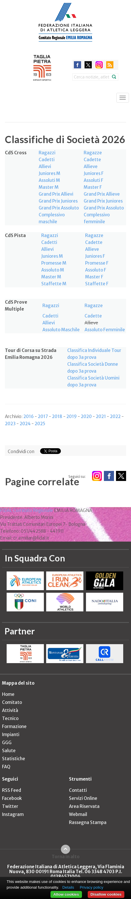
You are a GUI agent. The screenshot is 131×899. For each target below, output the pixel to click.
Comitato (12, 702)
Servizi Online (83, 798)
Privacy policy (91, 887)
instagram (99, 64)
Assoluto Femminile (105, 329)
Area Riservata (84, 806)
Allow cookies (66, 894)
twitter (88, 64)
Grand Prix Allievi (56, 194)
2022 (115, 416)
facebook (77, 64)
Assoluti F (93, 180)
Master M (49, 187)
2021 (101, 416)
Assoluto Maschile (61, 329)
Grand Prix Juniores (58, 201)
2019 (71, 416)
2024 (25, 423)
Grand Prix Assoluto (59, 208)
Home (8, 694)
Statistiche (13, 758)
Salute (9, 750)
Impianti (10, 734)
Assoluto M (52, 270)
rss (109, 64)
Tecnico (10, 718)
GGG (7, 742)
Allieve (91, 166)
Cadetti (47, 159)
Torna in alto (66, 856)
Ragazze (93, 152)
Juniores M (49, 173)
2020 (86, 416)
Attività (10, 710)
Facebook (12, 798)
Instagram (13, 814)
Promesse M (53, 263)
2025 (40, 423)
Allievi (45, 166)
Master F (93, 187)
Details (68, 887)
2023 (10, 423)
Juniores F (94, 173)
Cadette (92, 159)
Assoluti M (49, 180)
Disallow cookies (106, 894)
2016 (28, 416)
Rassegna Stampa (87, 822)
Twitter (10, 806)
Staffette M (53, 283)
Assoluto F (95, 270)
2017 (43, 416)
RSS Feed (11, 790)
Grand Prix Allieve (102, 194)
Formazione (14, 726)
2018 (57, 416)
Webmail (78, 814)
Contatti (78, 790)
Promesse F (96, 263)
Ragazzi (47, 152)
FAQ (6, 766)
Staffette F (96, 283)
